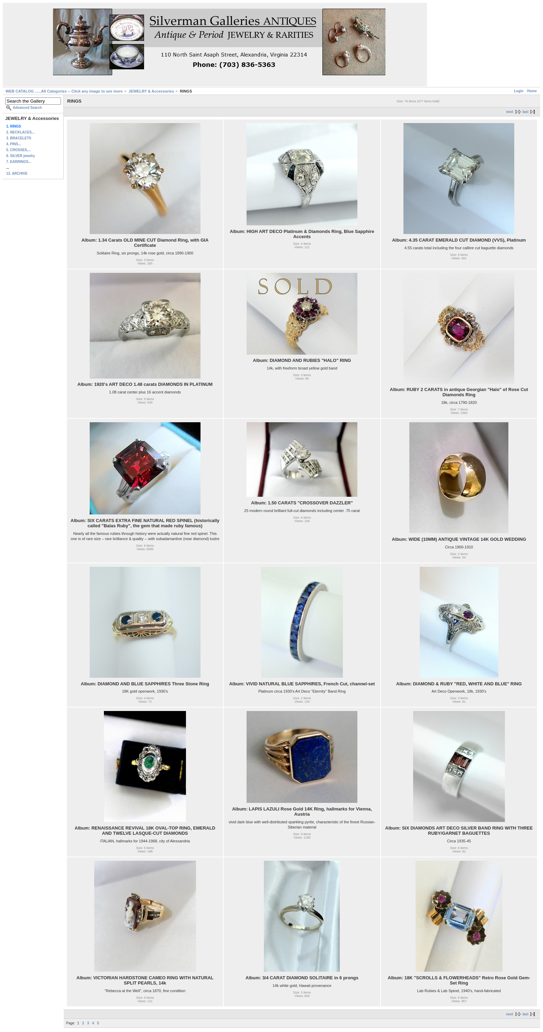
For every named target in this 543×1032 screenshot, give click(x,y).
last (525, 112)
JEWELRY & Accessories (151, 91)
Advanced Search (27, 108)
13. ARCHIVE (16, 173)
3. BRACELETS (18, 138)
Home (532, 91)
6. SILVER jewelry (20, 156)
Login (518, 91)
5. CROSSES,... (18, 150)
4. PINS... (13, 144)
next (509, 112)
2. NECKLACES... (20, 132)
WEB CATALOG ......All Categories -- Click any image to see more (64, 91)
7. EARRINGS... (18, 162)
